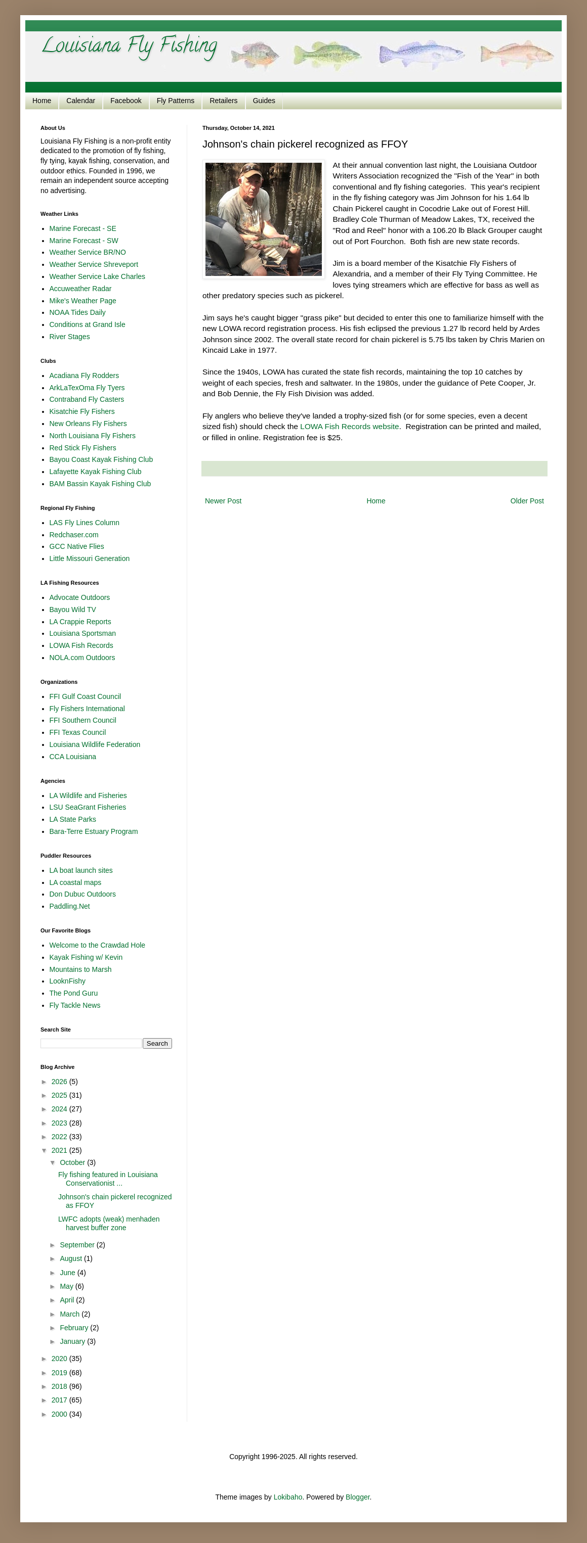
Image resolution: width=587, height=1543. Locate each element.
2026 (60, 1082)
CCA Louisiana (73, 757)
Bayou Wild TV (73, 609)
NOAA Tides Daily (78, 312)
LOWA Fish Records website (349, 426)
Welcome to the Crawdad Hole (98, 945)
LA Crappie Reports (80, 622)
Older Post (527, 501)
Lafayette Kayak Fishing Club (96, 471)
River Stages (70, 337)
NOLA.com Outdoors (82, 657)
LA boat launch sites (81, 870)
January (73, 1341)
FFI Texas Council (78, 732)
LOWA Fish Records (81, 645)
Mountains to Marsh (81, 969)
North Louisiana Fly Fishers (93, 436)
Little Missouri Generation (90, 558)
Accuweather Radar (81, 289)
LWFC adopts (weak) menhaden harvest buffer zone (109, 1223)
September (78, 1245)
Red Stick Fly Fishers (83, 448)
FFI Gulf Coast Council (85, 696)
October (73, 1162)
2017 (60, 1400)
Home (41, 101)
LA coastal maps (76, 882)
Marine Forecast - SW (84, 241)
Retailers (223, 101)
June (68, 1273)
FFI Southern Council (83, 720)
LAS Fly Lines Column (85, 523)
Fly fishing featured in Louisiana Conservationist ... (108, 1179)
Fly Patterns (176, 101)
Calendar (80, 101)
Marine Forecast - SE (83, 228)
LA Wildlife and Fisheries (88, 795)
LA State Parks (73, 819)
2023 (60, 1123)
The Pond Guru (74, 993)
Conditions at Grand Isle (87, 324)
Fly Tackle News (75, 1005)
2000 (60, 1414)
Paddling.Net (70, 906)
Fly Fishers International (87, 709)
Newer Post (223, 501)
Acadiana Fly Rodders (84, 375)
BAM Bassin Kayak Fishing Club (100, 484)
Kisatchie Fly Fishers (82, 411)
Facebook (125, 101)
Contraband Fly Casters (87, 399)
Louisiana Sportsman (83, 633)
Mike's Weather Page (83, 301)
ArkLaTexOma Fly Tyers (87, 388)
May (67, 1286)
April (68, 1300)
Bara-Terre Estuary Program (94, 831)
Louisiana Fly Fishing (128, 47)
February (75, 1328)
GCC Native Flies (77, 546)
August (71, 1258)
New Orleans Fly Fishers (88, 423)
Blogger (357, 1497)
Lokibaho (288, 1497)
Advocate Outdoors (80, 597)
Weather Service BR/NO (88, 252)
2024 (60, 1109)
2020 (60, 1358)
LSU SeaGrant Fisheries (88, 807)
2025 (60, 1095)
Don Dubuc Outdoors (83, 894)
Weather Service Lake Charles (98, 276)
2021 (60, 1150)
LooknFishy (68, 981)
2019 (60, 1373)
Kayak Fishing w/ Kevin (86, 957)
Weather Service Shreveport (94, 264)
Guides (264, 101)
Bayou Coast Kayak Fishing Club (101, 459)
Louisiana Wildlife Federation (95, 744)
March (70, 1314)
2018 (60, 1386)
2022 (60, 1137)
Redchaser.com (74, 535)
